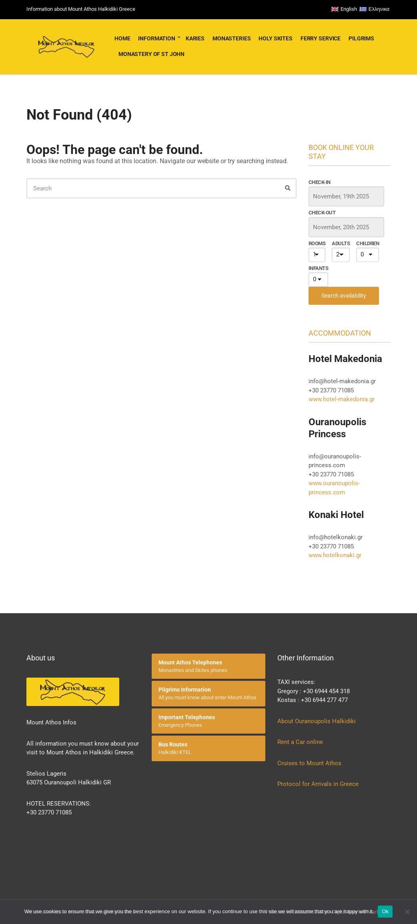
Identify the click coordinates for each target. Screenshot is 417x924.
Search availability (343, 295)
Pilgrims (361, 38)
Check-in (320, 182)
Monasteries (232, 38)
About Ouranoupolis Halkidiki (316, 721)
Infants (318, 268)
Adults (341, 243)
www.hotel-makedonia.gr (342, 399)
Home (122, 38)
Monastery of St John (151, 54)
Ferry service (321, 38)
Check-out (322, 213)
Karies (195, 38)
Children (367, 243)
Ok (385, 911)
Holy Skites (275, 38)
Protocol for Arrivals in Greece (318, 784)
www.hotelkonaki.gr (335, 555)
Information (156, 38)
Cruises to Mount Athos (309, 763)
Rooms (317, 243)
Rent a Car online (301, 742)
